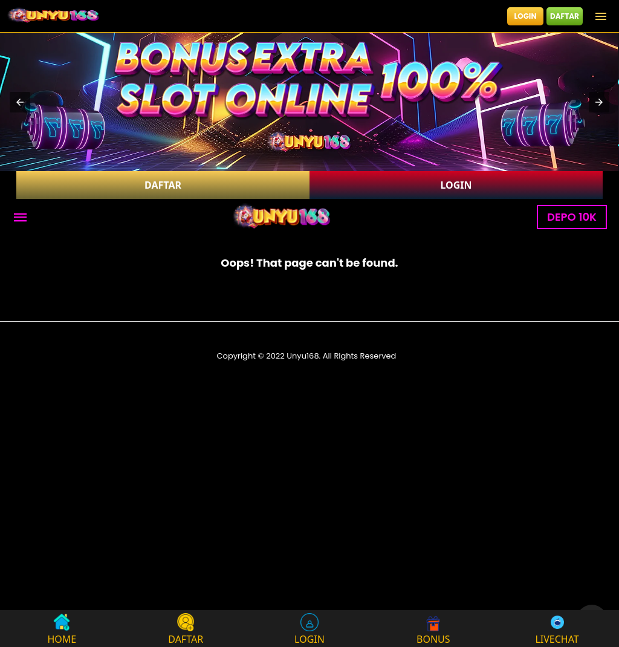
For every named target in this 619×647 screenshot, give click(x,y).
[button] (20, 102)
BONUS (433, 628)
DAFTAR (564, 16)
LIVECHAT (556, 628)
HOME (62, 628)
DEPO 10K (572, 216)
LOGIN (525, 16)
